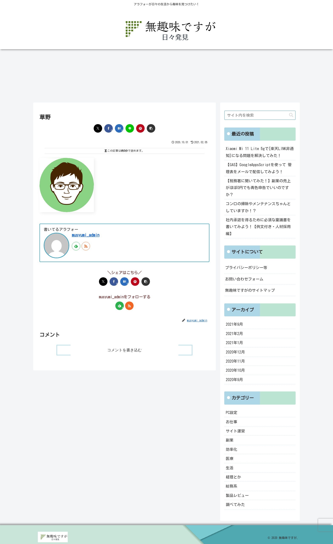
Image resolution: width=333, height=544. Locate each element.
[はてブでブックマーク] (119, 128)
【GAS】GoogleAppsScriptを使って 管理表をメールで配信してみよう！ (259, 168)
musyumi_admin (85, 235)
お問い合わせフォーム (244, 279)
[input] (260, 115)
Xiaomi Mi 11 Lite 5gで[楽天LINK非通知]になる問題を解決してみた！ (260, 152)
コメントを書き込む (124, 350)
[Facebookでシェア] (108, 128)
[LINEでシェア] (130, 128)
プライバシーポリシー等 (246, 267)
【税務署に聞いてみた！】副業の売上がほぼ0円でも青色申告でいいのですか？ (258, 187)
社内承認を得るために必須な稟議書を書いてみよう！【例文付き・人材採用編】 (258, 227)
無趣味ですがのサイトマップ (250, 290)
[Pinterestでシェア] (140, 128)
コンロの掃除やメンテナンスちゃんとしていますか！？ (258, 207)
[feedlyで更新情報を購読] (76, 246)
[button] (151, 128)
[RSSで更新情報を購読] (86, 246)
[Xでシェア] (98, 128)
